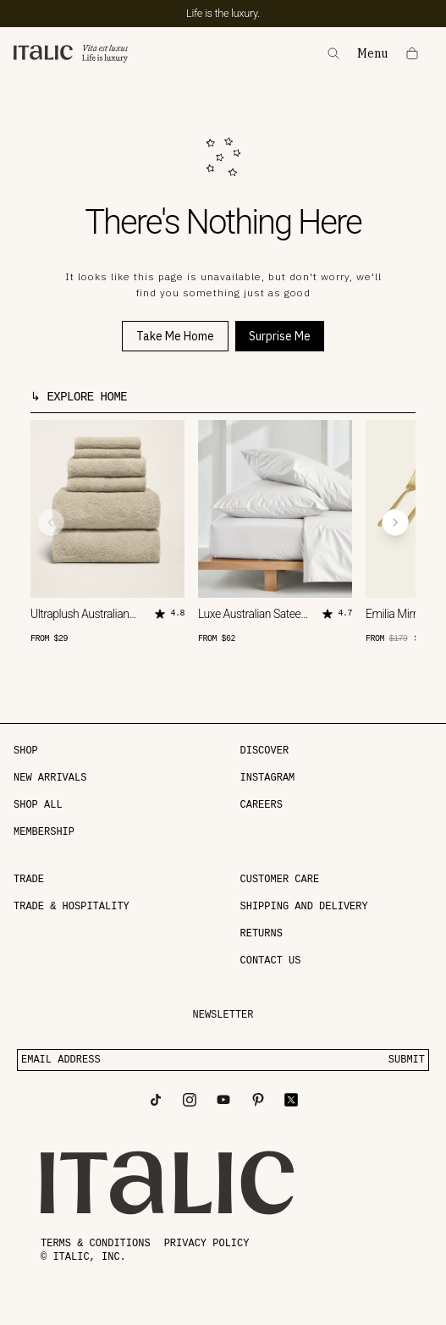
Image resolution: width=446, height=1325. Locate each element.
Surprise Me (280, 336)
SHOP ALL (38, 805)
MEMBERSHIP (44, 832)
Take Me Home (175, 336)
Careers (261, 805)
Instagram (267, 778)
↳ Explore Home (78, 397)
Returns (261, 934)
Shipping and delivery (304, 907)
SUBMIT (406, 1060)
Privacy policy (207, 1244)
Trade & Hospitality (71, 907)
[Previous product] (50, 522)
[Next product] (395, 522)
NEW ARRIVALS (50, 778)
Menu (372, 54)
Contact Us (270, 961)
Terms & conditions (96, 1244)
